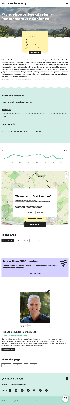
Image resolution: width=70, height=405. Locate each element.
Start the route (35, 52)
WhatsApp (6, 365)
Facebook (17, 365)
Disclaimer (29, 400)
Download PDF (31, 42)
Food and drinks (8, 240)
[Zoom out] (66, 175)
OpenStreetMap (58, 223)
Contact (4, 384)
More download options (34, 48)
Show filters (35, 224)
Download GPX (31, 45)
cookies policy (37, 207)
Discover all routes (35, 273)
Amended (40, 212)
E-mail (33, 365)
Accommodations (38, 240)
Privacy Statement (16, 400)
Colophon (39, 400)
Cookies (4, 400)
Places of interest (23, 240)
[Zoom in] (66, 173)
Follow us (4, 390)
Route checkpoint (8, 349)
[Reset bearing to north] (66, 178)
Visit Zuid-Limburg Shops (18, 384)
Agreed (29, 212)
